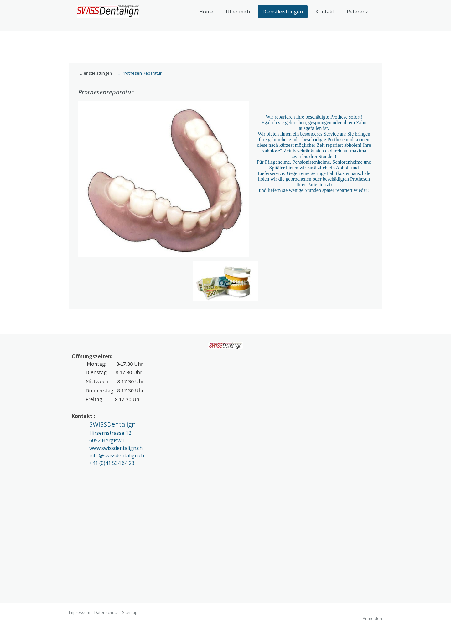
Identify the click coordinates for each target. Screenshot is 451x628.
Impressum (79, 612)
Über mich (238, 11)
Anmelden (372, 618)
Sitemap (129, 612)
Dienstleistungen (282, 11)
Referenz (357, 11)
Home (206, 11)
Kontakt (324, 11)
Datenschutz (106, 612)
